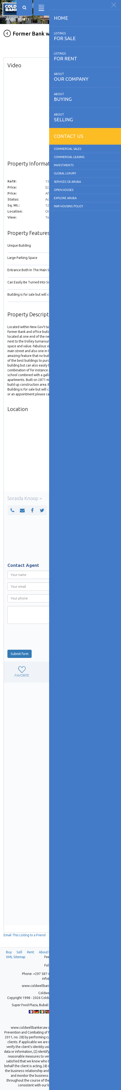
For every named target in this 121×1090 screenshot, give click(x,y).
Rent (30, 952)
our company (85, 77)
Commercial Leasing (69, 157)
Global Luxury (65, 173)
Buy (9, 952)
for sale (85, 36)
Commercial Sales (67, 148)
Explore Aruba (65, 198)
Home (61, 18)
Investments (64, 165)
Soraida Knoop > (24, 498)
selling (85, 117)
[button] (12, 510)
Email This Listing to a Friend (25, 935)
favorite (22, 671)
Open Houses (63, 189)
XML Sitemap (15, 957)
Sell (19, 952)
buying (85, 97)
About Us (45, 952)
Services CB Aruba (67, 181)
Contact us (68, 136)
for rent (85, 56)
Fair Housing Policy (68, 206)
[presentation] (43, 636)
